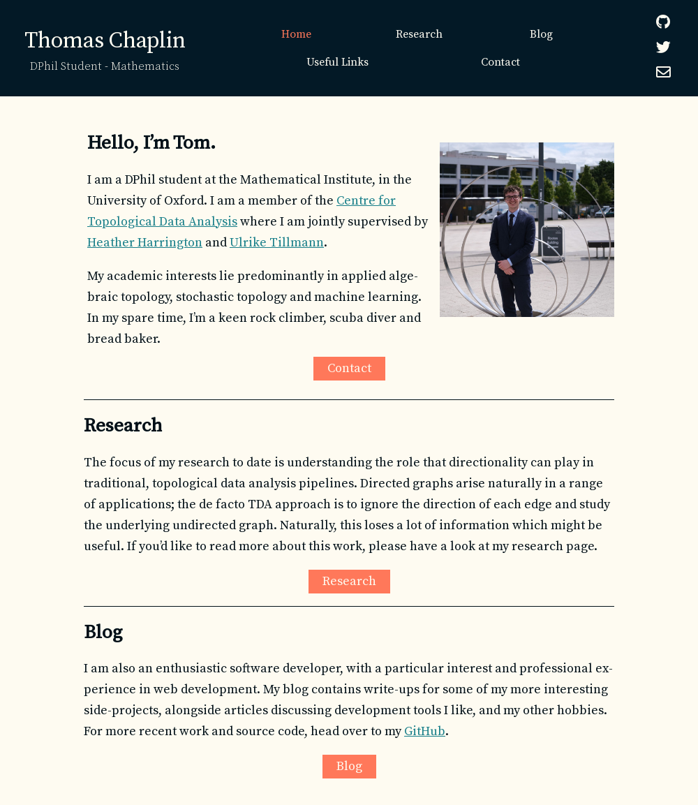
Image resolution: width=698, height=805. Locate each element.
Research (419, 34)
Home (296, 34)
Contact (500, 62)
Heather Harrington (144, 243)
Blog (541, 34)
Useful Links (337, 62)
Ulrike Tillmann (277, 243)
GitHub (424, 731)
